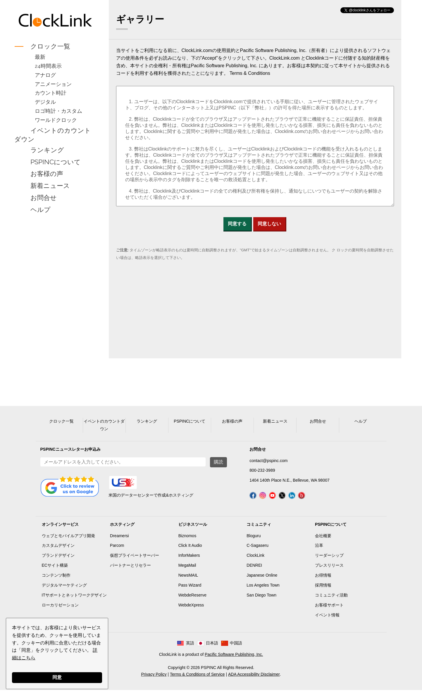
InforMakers (189, 560)
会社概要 (323, 540)
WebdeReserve (192, 599)
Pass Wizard (189, 589)
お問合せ (43, 197)
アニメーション (52, 84)
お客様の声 (46, 174)
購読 (218, 462)
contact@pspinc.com (268, 460)
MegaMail (187, 570)
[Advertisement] (54, 308)
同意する (237, 224)
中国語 (236, 648)
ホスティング (122, 529)
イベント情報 (327, 619)
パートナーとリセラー (130, 570)
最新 (39, 57)
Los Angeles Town (263, 589)
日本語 (212, 648)
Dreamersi (119, 540)
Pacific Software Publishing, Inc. (234, 659)
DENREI (254, 570)
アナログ (44, 75)
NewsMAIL (188, 580)
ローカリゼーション (60, 609)
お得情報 (323, 580)
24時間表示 (47, 66)
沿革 (319, 550)
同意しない (269, 224)
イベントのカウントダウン (52, 135)
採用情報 (323, 589)
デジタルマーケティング (64, 589)
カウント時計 (50, 93)
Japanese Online (262, 580)
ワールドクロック (55, 120)
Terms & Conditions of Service (197, 679)
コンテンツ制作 (56, 580)
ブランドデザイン (58, 560)
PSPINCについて (55, 162)
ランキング (46, 150)
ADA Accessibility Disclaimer (254, 679)
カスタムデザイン (58, 550)
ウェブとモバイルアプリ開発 (68, 540)
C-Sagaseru (257, 550)
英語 (190, 648)
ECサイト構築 (55, 570)
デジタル (44, 102)
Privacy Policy (153, 679)
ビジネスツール (192, 529)
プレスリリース (329, 570)
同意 (57, 677)
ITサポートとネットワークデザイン (74, 599)
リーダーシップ (329, 560)
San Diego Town (261, 599)
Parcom (117, 550)
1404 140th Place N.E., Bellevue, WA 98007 (289, 480)
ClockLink (255, 560)
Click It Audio (190, 550)
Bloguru (254, 540)
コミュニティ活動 (331, 599)
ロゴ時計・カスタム (58, 111)
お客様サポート (329, 609)
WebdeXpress (191, 609)
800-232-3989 (262, 470)
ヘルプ (40, 209)
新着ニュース (49, 186)
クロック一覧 (50, 46)
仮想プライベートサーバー (134, 560)
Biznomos (187, 540)
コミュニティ (259, 529)
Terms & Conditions (250, 73)
